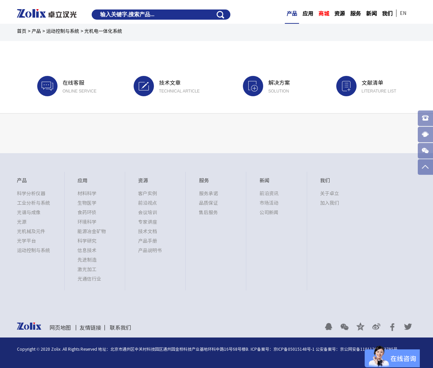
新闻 (371, 13)
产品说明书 (150, 250)
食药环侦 (86, 212)
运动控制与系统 (62, 31)
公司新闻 (268, 212)
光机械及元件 (31, 231)
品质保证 (208, 203)
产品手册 (147, 241)
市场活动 (268, 203)
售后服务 (208, 212)
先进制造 (86, 260)
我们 (387, 13)
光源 (21, 222)
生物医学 (86, 203)
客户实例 (147, 193)
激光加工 (86, 269)
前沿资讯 (268, 193)
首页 (21, 31)
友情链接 (90, 327)
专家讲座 (147, 222)
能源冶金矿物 (91, 231)
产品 (292, 13)
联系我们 (120, 327)
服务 (355, 13)
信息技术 (86, 250)
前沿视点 (147, 203)
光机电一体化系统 (103, 31)
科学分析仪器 (31, 193)
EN (403, 13)
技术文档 (147, 231)
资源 (339, 13)
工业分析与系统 (33, 203)
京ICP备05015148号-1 (294, 349)
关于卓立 (329, 193)
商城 (323, 13)
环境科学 (86, 222)
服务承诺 (208, 193)
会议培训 (147, 212)
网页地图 (60, 327)
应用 (307, 13)
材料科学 (86, 193)
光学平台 (26, 241)
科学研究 (86, 241)
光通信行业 (89, 279)
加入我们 (329, 203)
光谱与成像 (29, 212)
